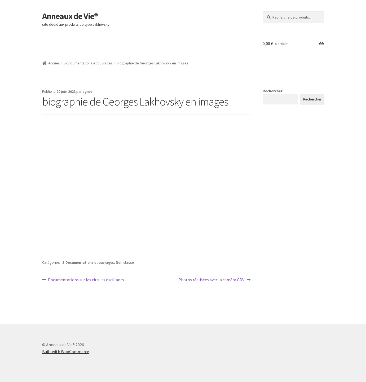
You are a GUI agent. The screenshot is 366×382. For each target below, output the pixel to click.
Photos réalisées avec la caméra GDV (211, 279)
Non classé (125, 262)
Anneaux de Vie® (70, 16)
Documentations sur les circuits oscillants (86, 279)
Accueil (54, 63)
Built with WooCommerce (65, 351)
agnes (87, 91)
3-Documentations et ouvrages (88, 63)
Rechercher (273, 91)
